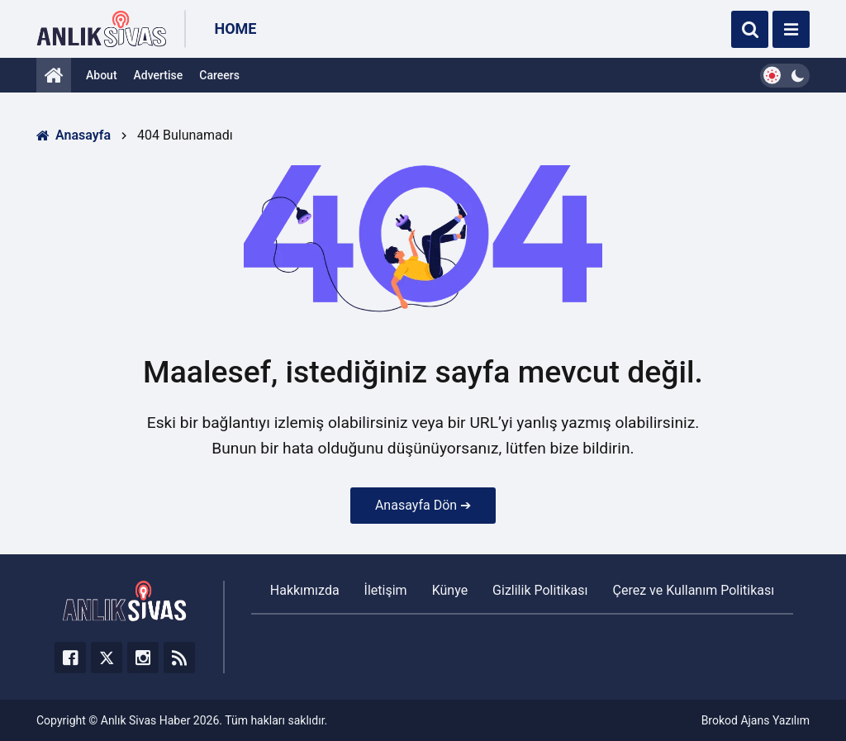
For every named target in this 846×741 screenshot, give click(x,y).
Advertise (158, 75)
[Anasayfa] (53, 75)
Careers (219, 75)
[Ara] (749, 29)
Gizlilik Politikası (539, 590)
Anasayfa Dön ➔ (423, 505)
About (101, 75)
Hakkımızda (305, 590)
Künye (450, 590)
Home (235, 28)
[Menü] (791, 29)
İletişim (385, 590)
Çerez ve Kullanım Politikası (694, 590)
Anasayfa (73, 135)
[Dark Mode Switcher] (785, 76)
